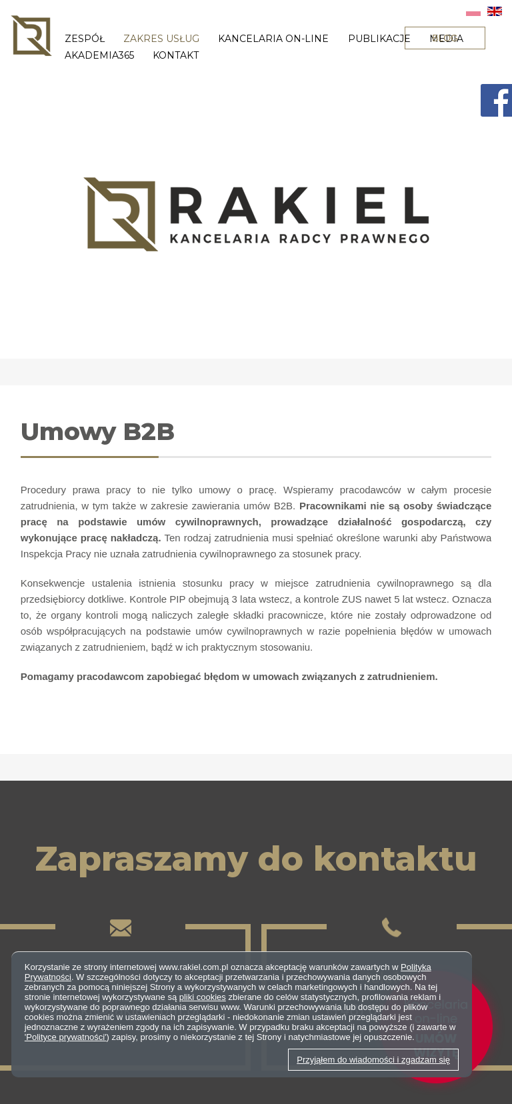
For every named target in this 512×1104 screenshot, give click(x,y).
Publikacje (379, 39)
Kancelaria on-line (273, 39)
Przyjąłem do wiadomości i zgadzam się (373, 1060)
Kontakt (176, 55)
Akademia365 (99, 55)
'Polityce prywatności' (66, 1037)
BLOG (445, 38)
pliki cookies (202, 997)
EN (494, 11)
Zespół (85, 39)
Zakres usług (161, 39)
